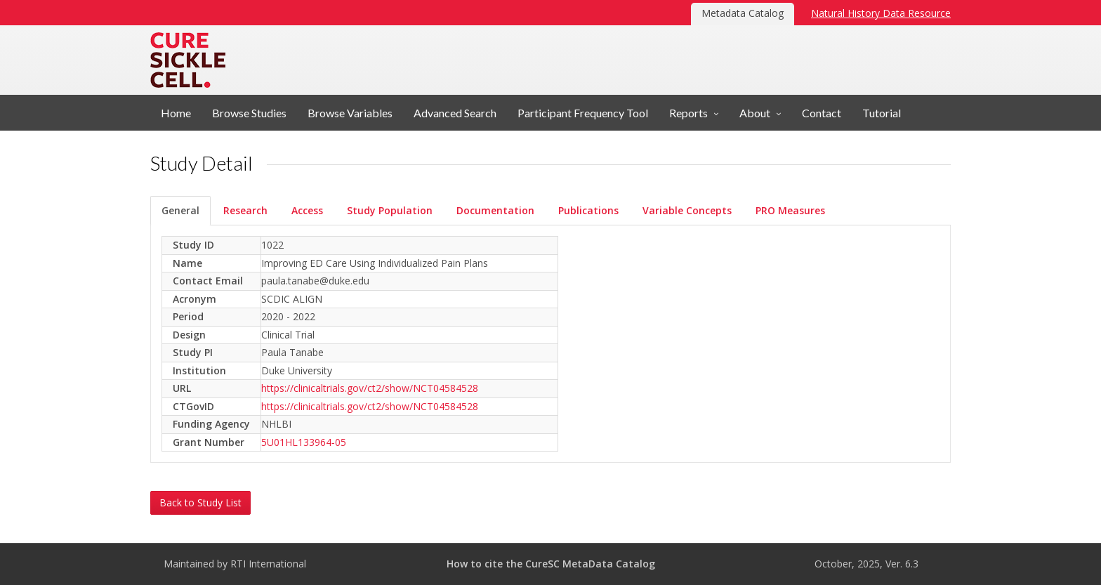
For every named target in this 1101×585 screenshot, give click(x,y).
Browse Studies (249, 112)
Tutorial (881, 112)
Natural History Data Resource (881, 13)
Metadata (335, 60)
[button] (694, 113)
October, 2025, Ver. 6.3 (866, 563)
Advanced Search (455, 112)
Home (176, 112)
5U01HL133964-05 (303, 442)
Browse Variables (350, 112)
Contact (821, 112)
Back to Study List (200, 502)
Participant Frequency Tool (582, 112)
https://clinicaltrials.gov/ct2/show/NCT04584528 (369, 388)
